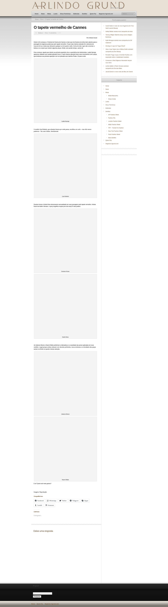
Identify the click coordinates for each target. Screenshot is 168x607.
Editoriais (76, 14)
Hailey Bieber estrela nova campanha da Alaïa (119, 31)
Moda (49, 14)
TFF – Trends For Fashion (116, 128)
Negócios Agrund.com (106, 14)
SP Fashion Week (113, 114)
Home (36, 14)
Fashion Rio (111, 118)
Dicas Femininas (65, 14)
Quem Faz (93, 14)
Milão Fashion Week (114, 124)
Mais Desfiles (112, 137)
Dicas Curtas (112, 99)
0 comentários (52, 33)
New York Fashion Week (115, 131)
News (43, 14)
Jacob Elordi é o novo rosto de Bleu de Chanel (119, 71)
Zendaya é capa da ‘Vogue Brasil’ (115, 46)
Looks (55, 14)
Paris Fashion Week (114, 134)
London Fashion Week (114, 121)
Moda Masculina (113, 95)
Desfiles (84, 14)
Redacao (40, 33)
